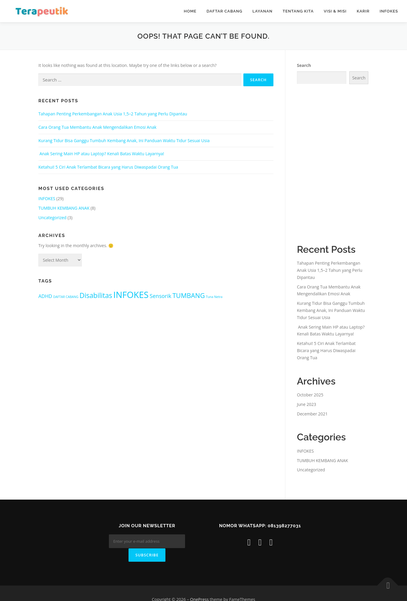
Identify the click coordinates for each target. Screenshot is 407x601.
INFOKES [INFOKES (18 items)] (131, 295)
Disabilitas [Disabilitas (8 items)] (95, 295)
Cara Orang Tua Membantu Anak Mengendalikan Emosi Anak (97, 127)
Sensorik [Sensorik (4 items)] (160, 295)
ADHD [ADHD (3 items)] (45, 296)
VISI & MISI (335, 11)
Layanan (263, 11)
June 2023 (306, 404)
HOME (190, 11)
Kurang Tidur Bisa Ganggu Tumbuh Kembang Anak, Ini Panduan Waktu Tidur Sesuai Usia (123, 140)
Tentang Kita (298, 11)
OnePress (199, 587)
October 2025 (310, 395)
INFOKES (389, 11)
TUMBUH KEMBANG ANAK (64, 208)
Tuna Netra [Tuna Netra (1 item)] (214, 297)
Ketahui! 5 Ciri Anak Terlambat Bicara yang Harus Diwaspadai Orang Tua (108, 167)
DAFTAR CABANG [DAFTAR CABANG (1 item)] (66, 297)
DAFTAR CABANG (224, 11)
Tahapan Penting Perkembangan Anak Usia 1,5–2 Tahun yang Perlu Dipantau (112, 114)
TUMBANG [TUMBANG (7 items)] (188, 295)
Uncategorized (52, 217)
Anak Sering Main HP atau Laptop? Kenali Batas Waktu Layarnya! (101, 153)
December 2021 (312, 414)
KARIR (363, 11)
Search (304, 65)
